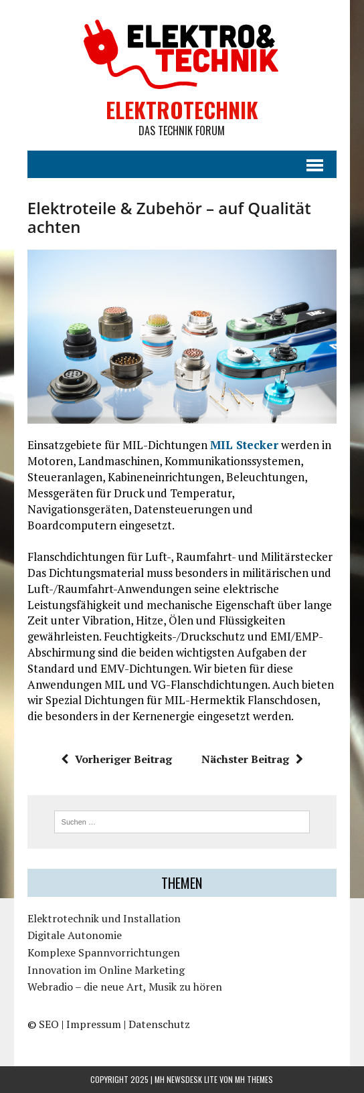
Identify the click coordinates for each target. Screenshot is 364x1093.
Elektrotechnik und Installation (104, 918)
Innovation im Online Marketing (106, 969)
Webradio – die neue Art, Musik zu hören (124, 986)
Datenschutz (159, 1024)
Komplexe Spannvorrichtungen (103, 952)
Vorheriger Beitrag (116, 759)
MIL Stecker (244, 444)
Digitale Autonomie (74, 935)
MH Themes (254, 1079)
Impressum (93, 1024)
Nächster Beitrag (252, 759)
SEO (49, 1024)
